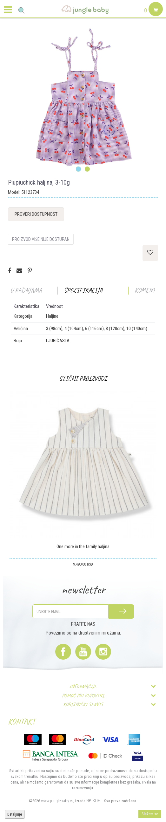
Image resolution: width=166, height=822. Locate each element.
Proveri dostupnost (36, 214)
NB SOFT (94, 800)
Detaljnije (14, 814)
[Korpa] (155, 16)
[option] (83, 98)
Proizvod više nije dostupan (41, 239)
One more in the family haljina (83, 546)
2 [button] (87, 169)
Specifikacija (83, 290)
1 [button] (78, 169)
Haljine (52, 316)
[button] (21, 10)
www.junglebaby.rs (57, 800)
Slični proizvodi (83, 379)
